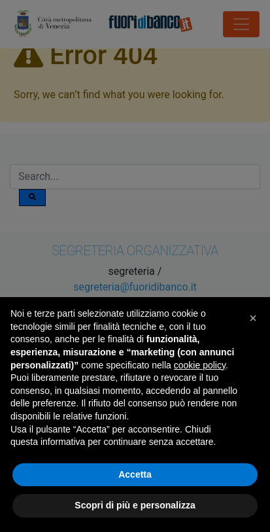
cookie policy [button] (200, 365)
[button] (253, 318)
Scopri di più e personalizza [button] (135, 505)
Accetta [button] (135, 474)
